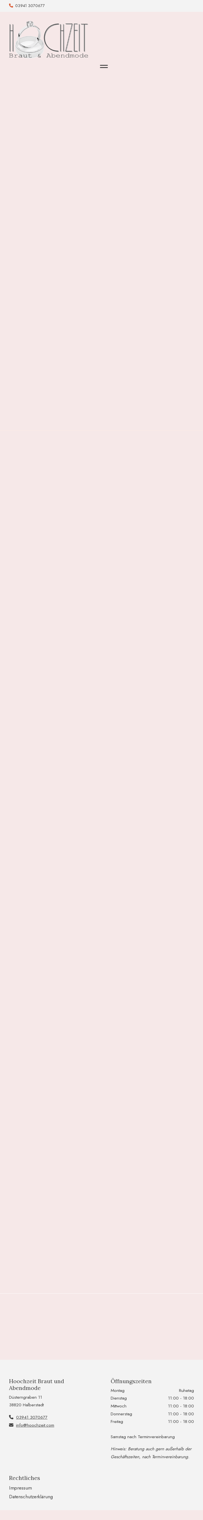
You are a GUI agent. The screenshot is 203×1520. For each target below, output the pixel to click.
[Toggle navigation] (104, 66)
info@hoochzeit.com (35, 1425)
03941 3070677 (30, 5)
